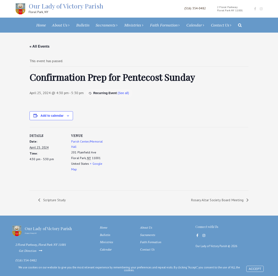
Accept (255, 269)
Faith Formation (164, 25)
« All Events (40, 46)
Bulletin (82, 25)
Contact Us (220, 25)
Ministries (132, 25)
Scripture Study (54, 200)
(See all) (123, 93)
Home (41, 25)
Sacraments (106, 25)
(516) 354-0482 (26, 260)
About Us (59, 25)
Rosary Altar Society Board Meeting (217, 200)
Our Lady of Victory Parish (66, 8)
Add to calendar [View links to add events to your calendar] (52, 115)
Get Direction (31, 251)
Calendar (194, 25)
